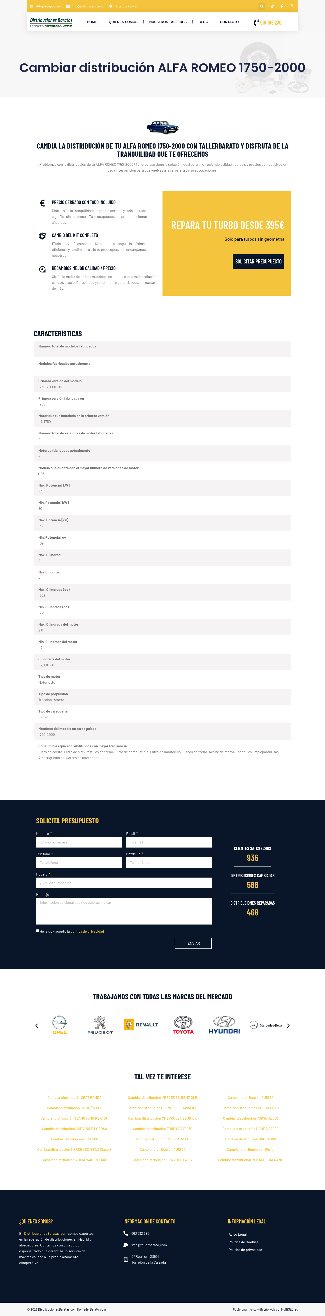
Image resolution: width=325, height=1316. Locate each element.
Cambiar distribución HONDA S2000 (251, 1128)
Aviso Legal (238, 1234)
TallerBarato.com (94, 1309)
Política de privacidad (245, 1249)
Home (92, 22)
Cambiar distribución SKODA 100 (250, 1139)
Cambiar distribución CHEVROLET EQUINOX (162, 1118)
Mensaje (42, 894)
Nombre (43, 833)
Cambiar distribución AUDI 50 (163, 1149)
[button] (261, 6)
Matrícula (133, 854)
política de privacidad (87, 931)
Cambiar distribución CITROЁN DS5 (74, 1108)
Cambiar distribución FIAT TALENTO (251, 1108)
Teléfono (43, 854)
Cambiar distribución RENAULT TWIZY (163, 1160)
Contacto (229, 22)
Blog (203, 22)
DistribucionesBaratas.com (45, 1233)
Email (131, 833)
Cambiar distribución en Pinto (250, 1149)
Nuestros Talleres (168, 22)
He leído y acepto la (72, 931)
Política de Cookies (244, 1242)
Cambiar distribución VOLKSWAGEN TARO (74, 1160)
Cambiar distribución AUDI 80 (251, 1097)
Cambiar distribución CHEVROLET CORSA (74, 1128)
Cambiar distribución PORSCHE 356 (250, 1118)
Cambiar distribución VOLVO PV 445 (162, 1139)
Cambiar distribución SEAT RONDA (74, 1097)
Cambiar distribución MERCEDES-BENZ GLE (162, 1097)
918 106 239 (270, 22)
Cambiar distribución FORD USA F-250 (162, 1128)
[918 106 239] (256, 22)
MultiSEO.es (289, 1309)
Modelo (42, 874)
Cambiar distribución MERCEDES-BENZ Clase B (74, 1149)
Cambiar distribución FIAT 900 (74, 1139)
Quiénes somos (123, 22)
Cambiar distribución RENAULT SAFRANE (250, 1160)
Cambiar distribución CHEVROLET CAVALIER (162, 1108)
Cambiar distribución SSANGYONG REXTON (74, 1118)
